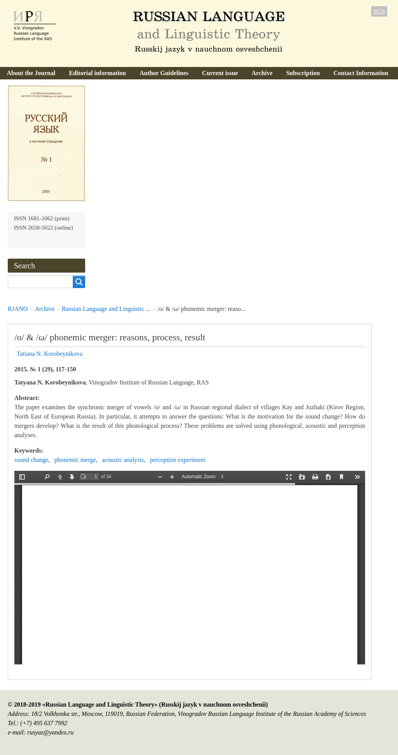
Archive (262, 73)
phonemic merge (75, 459)
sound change (31, 459)
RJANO (18, 308)
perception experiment (178, 459)
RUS (379, 11)
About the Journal (31, 73)
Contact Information (360, 73)
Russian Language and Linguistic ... (106, 308)
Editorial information (97, 73)
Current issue (220, 73)
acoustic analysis (123, 459)
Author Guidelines (163, 73)
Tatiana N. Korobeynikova (49, 353)
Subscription (303, 73)
